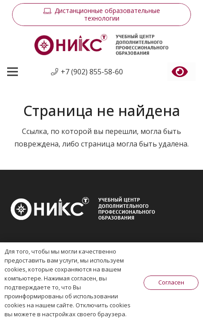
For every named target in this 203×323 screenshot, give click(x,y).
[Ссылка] (101, 45)
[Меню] (12, 71)
